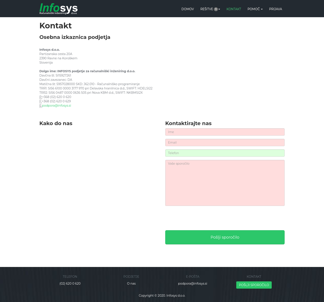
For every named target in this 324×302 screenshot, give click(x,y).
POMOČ (255, 9)
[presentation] (198, 217)
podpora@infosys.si (56, 105)
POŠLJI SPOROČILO (254, 285)
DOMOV (187, 9)
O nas (131, 283)
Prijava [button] (275, 9)
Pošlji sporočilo (225, 237)
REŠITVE (210, 9)
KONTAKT (234, 9)
